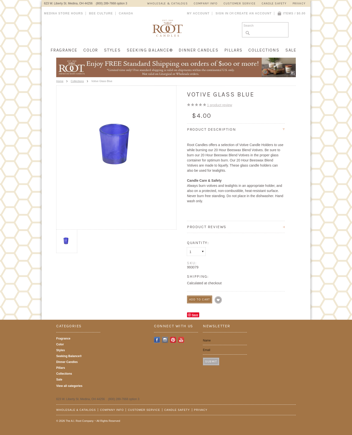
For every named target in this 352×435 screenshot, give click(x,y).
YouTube (181, 340)
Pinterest (173, 340)
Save (195, 314)
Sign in (222, 13)
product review (219, 105)
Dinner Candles (198, 50)
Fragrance (64, 50)
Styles (112, 50)
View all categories (69, 386)
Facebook (157, 340)
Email (206, 350)
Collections (263, 50)
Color (90, 50)
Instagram (165, 340)
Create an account (253, 13)
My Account (198, 13)
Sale (291, 50)
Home (59, 81)
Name (207, 340)
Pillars (233, 50)
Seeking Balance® (150, 50)
